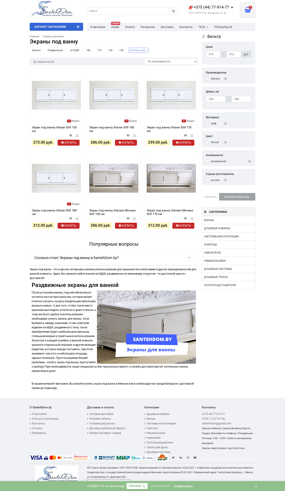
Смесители (212, 252)
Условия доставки (100, 414)
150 (121, 50)
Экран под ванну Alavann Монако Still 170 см (170, 212)
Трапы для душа (156, 447)
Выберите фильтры (237, 196)
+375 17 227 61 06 (213, 418)
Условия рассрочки (101, 423)
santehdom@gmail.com (216, 423)
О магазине (97, 27)
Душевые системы (218, 268)
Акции (115, 26)
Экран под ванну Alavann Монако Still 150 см (112, 212)
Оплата (130, 27)
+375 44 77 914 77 (213, 414)
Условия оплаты (99, 418)
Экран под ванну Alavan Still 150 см (54, 129)
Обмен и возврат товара (104, 433)
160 (110, 50)
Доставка (167, 27)
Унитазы (210, 244)
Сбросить (210, 196)
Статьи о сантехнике (44, 418)
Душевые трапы (216, 277)
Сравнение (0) (43, 61)
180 (88, 50)
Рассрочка (148, 27)
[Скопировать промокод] (137, 486)
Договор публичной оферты (106, 428)
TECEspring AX (223, 27)
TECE (203, 27)
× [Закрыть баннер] (256, 486)
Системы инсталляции (221, 236)
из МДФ (74, 50)
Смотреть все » (138, 50)
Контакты (186, 27)
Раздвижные (55, 50)
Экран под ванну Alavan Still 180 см (54, 212)
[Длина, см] (216, 99)
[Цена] (213, 54)
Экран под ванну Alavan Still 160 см (111, 129)
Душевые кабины (217, 228)
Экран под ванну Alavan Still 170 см (169, 129)
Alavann (36, 50)
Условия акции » (183, 485)
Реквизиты (38, 433)
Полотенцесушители (220, 285)
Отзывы (36, 428)
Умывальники (215, 260)
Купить (68, 142)
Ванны (209, 220)
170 (99, 50)
